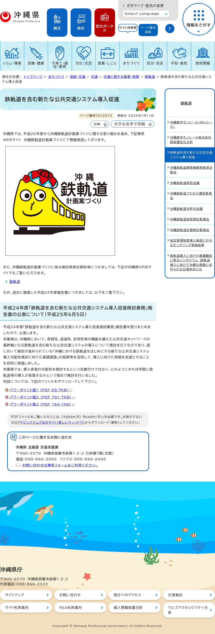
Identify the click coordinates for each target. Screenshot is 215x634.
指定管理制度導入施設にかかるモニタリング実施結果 (191, 236)
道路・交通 (77, 76)
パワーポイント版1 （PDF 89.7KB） (40, 390)
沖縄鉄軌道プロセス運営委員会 (191, 189)
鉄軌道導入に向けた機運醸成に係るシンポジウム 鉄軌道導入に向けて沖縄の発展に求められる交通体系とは (191, 255)
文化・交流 (84, 63)
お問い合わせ (70, 595)
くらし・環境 (12, 63)
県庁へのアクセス (127, 595)
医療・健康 (36, 63)
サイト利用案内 (17, 607)
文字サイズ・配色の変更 (145, 5)
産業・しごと (107, 63)
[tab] (128, 30)
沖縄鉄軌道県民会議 (184, 175)
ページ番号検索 (148, 30)
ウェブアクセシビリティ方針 (188, 610)
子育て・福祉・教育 (60, 65)
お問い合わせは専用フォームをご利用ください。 (60, 465)
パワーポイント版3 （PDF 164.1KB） (42, 404)
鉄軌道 (150, 76)
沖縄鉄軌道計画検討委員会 (189, 222)
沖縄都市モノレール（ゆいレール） (191, 117)
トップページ (33, 76)
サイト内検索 (128, 27)
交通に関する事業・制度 (121, 76)
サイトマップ (14, 595)
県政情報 (203, 63)
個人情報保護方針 (128, 607)
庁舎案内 (175, 595)
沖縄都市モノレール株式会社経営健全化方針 (190, 132)
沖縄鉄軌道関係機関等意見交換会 (191, 163)
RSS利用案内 (70, 607)
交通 (94, 76)
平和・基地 (179, 63)
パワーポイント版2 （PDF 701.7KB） (42, 397)
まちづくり (131, 63)
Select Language (142, 13)
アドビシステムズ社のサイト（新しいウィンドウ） (51, 422)
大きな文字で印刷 (129, 124)
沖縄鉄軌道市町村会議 (186, 201)
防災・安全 (155, 63)
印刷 (97, 124)
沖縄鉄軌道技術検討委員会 (189, 212)
